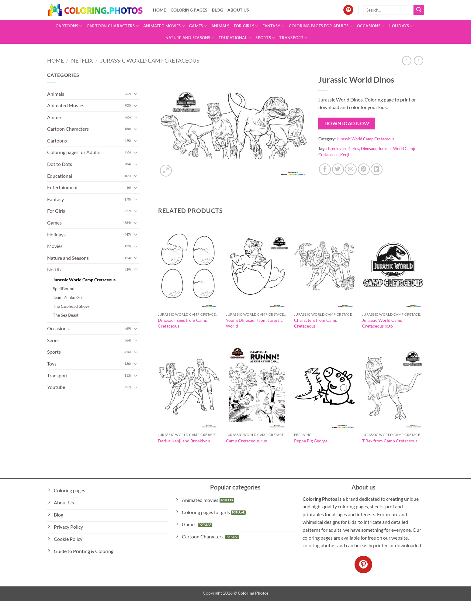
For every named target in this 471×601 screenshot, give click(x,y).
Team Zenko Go (67, 297)
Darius (353, 148)
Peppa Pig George (310, 440)
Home (159, 9)
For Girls (246, 26)
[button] (166, 171)
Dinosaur (368, 148)
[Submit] (419, 10)
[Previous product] (418, 60)
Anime (54, 117)
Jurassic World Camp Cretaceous (149, 60)
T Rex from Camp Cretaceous (389, 440)
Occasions (371, 26)
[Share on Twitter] (338, 169)
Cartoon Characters (113, 26)
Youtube (56, 387)
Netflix (82, 60)
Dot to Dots (59, 164)
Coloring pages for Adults (321, 26)
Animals (220, 25)
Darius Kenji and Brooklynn (184, 440)
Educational (235, 38)
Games (198, 26)
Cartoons (69, 26)
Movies (55, 246)
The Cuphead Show (71, 306)
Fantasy (273, 26)
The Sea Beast (65, 315)
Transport (293, 38)
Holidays (401, 26)
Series (53, 340)
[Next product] (406, 60)
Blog (217, 9)
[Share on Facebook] (325, 169)
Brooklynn (337, 148)
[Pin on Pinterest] (364, 169)
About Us (238, 9)
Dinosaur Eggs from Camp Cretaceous (182, 323)
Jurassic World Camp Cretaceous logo (382, 323)
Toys (52, 363)
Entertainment (62, 187)
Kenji (344, 154)
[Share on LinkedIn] (377, 169)
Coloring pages (189, 9)
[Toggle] (136, 93)
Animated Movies (164, 26)
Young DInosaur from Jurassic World (254, 323)
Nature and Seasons (189, 38)
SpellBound (63, 288)
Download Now (346, 123)
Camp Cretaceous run (246, 440)
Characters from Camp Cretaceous (316, 323)
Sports (265, 38)
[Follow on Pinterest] (348, 10)
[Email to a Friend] (351, 169)
